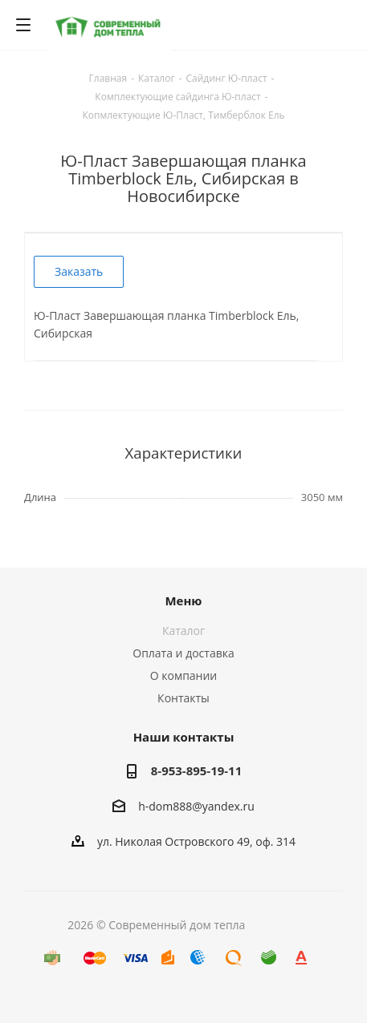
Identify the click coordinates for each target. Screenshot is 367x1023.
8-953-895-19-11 (196, 770)
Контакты (183, 698)
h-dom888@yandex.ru (196, 806)
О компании (184, 675)
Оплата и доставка (183, 653)
